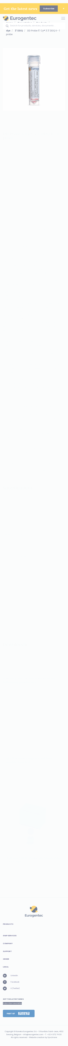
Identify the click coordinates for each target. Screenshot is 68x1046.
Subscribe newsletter (12, 1003)
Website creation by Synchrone (43, 1037)
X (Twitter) (11, 988)
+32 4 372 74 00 (54, 1034)
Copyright (9, 1031)
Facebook (11, 982)
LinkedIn (10, 976)
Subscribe (48, 8)
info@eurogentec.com (33, 1034)
